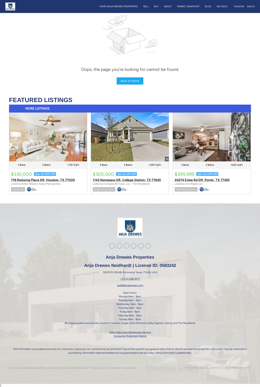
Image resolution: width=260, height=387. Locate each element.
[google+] (141, 246)
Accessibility (129, 367)
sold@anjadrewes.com (130, 285)
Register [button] (239, 6)
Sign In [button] (251, 6)
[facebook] (112, 246)
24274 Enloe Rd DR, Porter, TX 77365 (202, 180)
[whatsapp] (148, 246)
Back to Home (130, 81)
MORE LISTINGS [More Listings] (37, 109)
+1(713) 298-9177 (130, 278)
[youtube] (133, 246)
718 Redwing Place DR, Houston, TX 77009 (43, 180)
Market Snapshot (188, 6)
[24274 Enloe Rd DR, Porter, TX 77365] (212, 137)
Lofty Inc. (204, 367)
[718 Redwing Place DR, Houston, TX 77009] (48, 137)
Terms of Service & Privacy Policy (27, 367)
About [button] (168, 6)
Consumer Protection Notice (130, 336)
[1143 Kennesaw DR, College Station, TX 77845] (130, 137)
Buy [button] (156, 6)
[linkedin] (119, 246)
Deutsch (222, 6)
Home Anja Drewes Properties (118, 6)
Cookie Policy (55, 367)
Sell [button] (146, 6)
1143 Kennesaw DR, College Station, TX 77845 (127, 180)
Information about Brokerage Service (130, 332)
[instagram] (126, 246)
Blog (208, 6)
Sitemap (115, 367)
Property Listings (99, 367)
